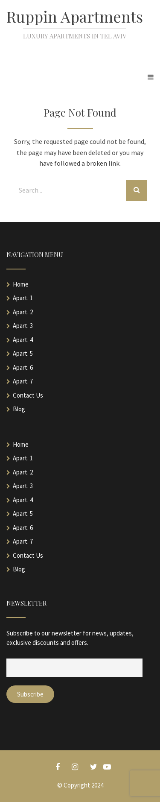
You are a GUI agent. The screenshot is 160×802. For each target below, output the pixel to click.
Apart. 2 (23, 312)
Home (21, 284)
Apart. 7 (23, 381)
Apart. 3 (23, 326)
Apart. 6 (23, 367)
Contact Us (28, 395)
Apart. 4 (23, 340)
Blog (19, 409)
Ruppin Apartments (74, 16)
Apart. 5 (23, 353)
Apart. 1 (23, 298)
